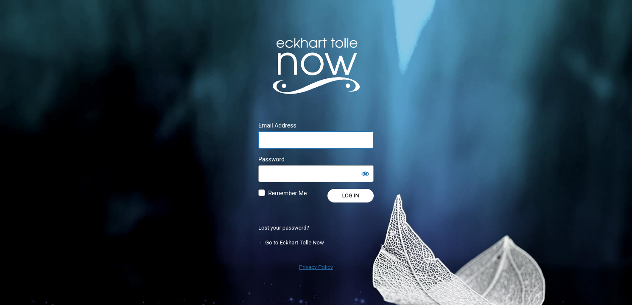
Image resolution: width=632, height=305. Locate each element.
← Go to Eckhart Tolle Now (291, 242)
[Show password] (365, 173)
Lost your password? (283, 228)
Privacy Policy (316, 267)
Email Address (277, 125)
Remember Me (287, 193)
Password (271, 159)
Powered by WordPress (316, 66)
